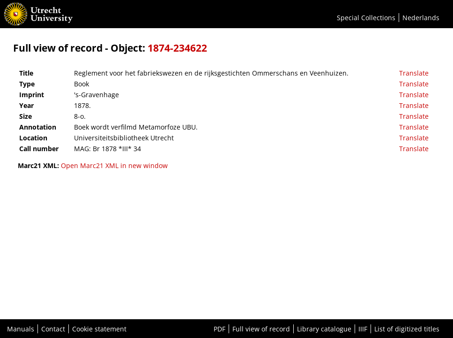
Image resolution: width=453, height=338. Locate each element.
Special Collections (366, 17)
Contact (53, 328)
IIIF (362, 328)
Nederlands (420, 17)
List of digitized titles (406, 328)
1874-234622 (177, 47)
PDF (219, 328)
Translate (414, 73)
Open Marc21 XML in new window (114, 165)
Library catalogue (324, 328)
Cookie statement (99, 328)
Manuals (20, 328)
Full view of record (261, 328)
